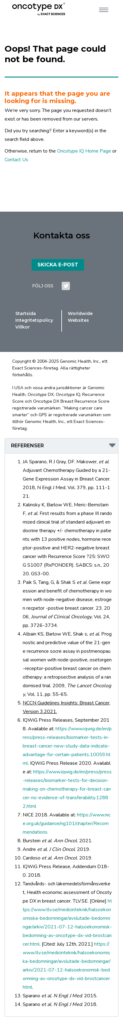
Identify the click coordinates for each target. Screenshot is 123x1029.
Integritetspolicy (34, 320)
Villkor (22, 327)
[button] (61, 445)
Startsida (25, 313)
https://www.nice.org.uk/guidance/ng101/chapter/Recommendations (66, 824)
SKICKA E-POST (57, 265)
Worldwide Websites (80, 317)
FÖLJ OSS (42, 286)
